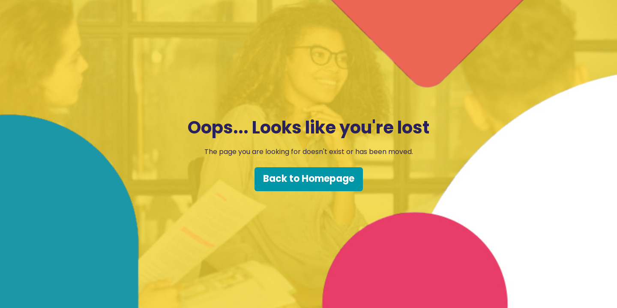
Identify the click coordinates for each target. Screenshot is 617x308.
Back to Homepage (308, 178)
